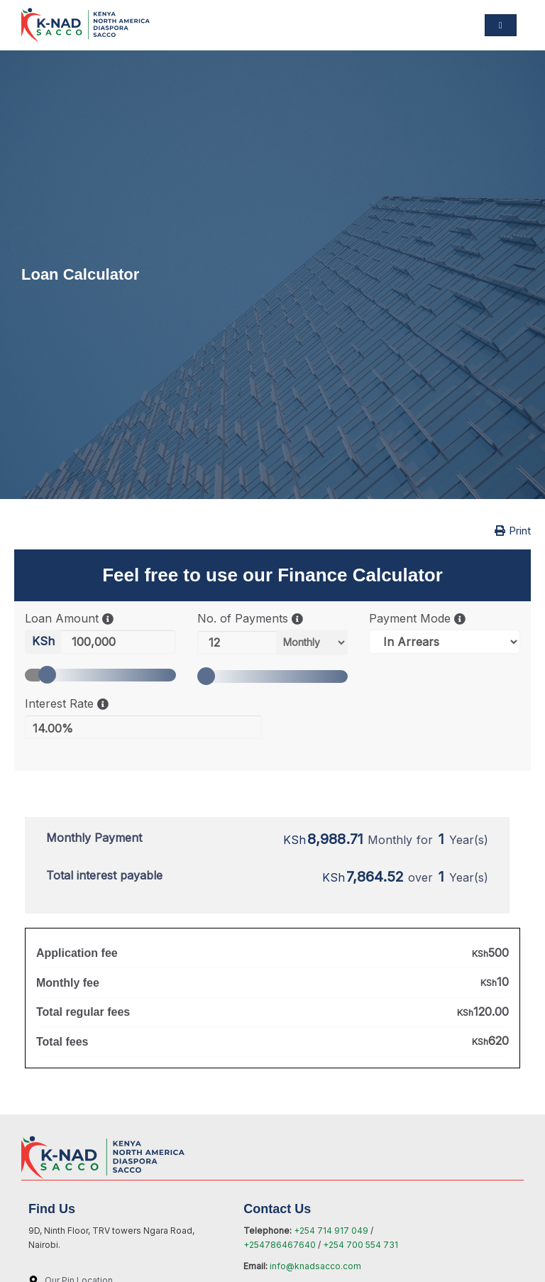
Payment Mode (417, 618)
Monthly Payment (94, 838)
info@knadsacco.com (315, 1266)
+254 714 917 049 (331, 1230)
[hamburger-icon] (501, 25)
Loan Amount (69, 618)
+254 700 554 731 (360, 1244)
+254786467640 (280, 1244)
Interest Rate (67, 704)
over (405, 877)
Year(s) (468, 840)
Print (513, 530)
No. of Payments (250, 618)
